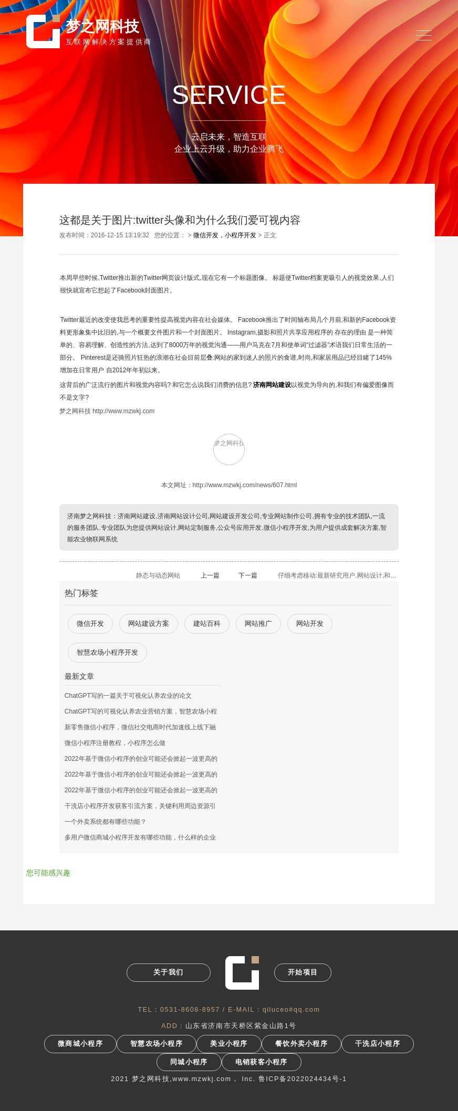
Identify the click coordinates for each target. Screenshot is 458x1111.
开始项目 (303, 972)
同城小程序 (188, 1062)
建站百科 (207, 623)
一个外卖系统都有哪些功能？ (106, 821)
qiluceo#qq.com (291, 1009)
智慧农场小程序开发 (107, 652)
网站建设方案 (148, 623)
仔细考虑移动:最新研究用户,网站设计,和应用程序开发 (338, 575)
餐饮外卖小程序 (301, 1043)
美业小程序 (228, 1043)
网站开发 (310, 623)
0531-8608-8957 (190, 1009)
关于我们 (168, 972)
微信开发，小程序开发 (224, 235)
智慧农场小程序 (156, 1043)
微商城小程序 (80, 1043)
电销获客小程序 (261, 1062)
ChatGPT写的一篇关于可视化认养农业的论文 (128, 695)
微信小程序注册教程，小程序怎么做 (115, 743)
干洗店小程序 (377, 1043)
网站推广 (258, 623)
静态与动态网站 (158, 575)
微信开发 (90, 623)
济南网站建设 (272, 385)
